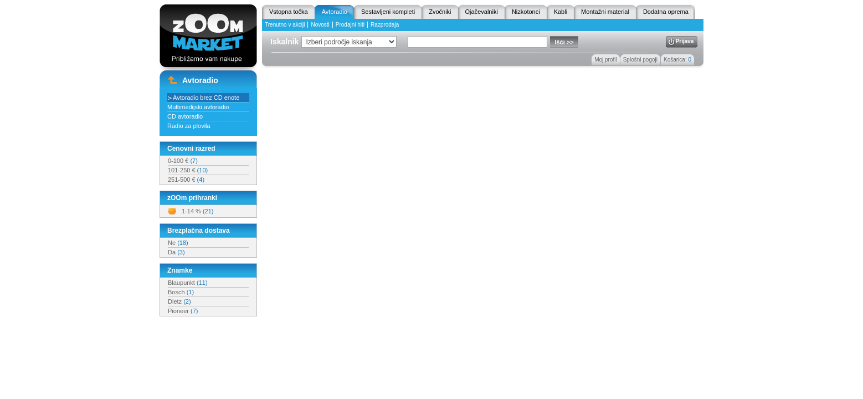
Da (176, 252)
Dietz (179, 301)
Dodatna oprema (666, 11)
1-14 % (197, 211)
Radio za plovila (188, 125)
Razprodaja (385, 25)
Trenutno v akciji (285, 25)
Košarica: (677, 60)
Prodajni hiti (350, 25)
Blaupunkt (188, 282)
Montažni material (605, 11)
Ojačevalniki (481, 11)
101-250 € (188, 170)
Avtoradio (334, 11)
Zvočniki (440, 11)
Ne (178, 242)
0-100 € (183, 160)
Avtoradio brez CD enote (206, 97)
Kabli (560, 11)
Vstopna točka (288, 11)
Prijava (685, 41)
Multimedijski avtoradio (198, 107)
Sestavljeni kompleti (388, 11)
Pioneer (183, 311)
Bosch (181, 292)
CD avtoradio (185, 116)
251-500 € (186, 179)
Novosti (320, 25)
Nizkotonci (526, 11)
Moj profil (605, 60)
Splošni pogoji (640, 60)
